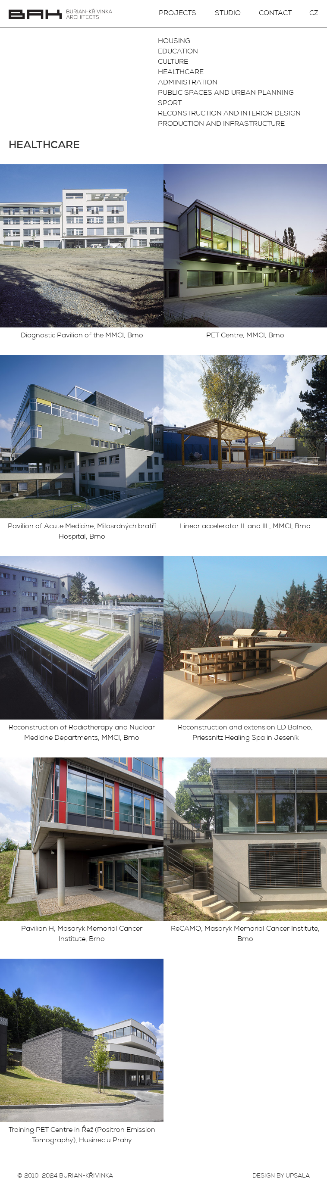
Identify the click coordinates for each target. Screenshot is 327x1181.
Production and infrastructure (221, 124)
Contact (275, 13)
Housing (174, 41)
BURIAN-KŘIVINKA (86, 1176)
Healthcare (181, 72)
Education (178, 52)
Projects (177, 13)
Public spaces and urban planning (226, 93)
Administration (187, 83)
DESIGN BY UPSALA (281, 1176)
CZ (313, 13)
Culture (173, 62)
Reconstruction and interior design (229, 114)
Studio (228, 13)
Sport (170, 103)
